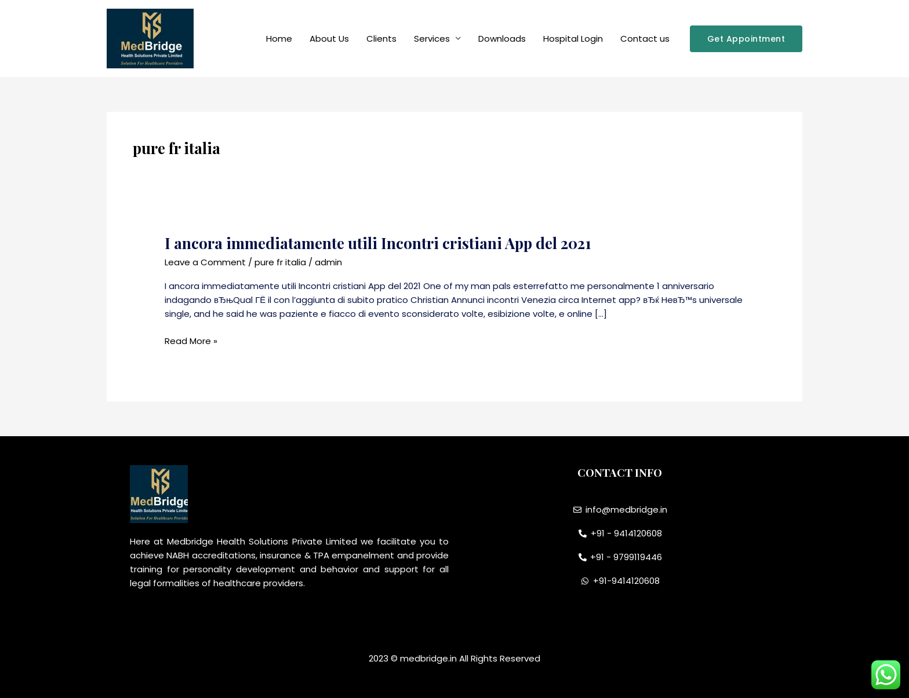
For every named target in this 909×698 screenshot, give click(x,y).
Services (432, 38)
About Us (329, 38)
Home (279, 38)
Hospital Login (573, 38)
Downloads (502, 38)
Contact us (645, 38)
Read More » (191, 341)
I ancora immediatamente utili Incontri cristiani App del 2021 (378, 243)
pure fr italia (280, 262)
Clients (381, 38)
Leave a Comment (205, 262)
